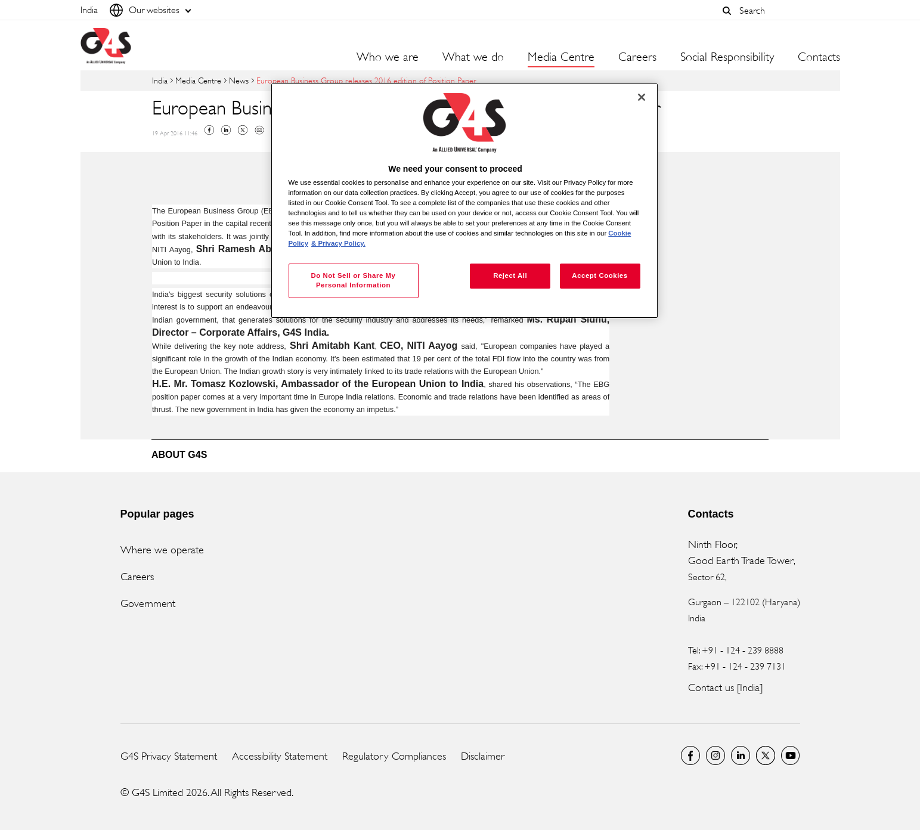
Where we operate (162, 550)
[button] (727, 10)
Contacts (819, 57)
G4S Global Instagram (715, 755)
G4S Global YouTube (790, 755)
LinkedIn (740, 755)
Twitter (242, 130)
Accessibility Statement (279, 756)
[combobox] (786, 10)
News (239, 80)
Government (147, 603)
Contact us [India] (725, 687)
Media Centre (198, 80)
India (160, 80)
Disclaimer (482, 756)
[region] (464, 200)
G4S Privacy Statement (168, 756)
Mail (259, 130)
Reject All (510, 275)
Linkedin (226, 130)
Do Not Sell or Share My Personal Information (353, 280)
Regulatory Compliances (394, 756)
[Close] (641, 97)
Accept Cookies (599, 275)
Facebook (209, 130)
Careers (637, 57)
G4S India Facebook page (690, 755)
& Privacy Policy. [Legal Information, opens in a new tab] (338, 243)
